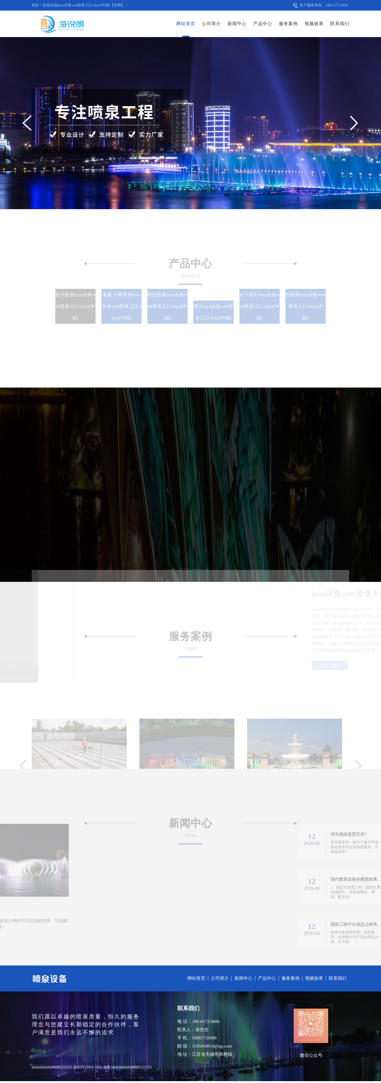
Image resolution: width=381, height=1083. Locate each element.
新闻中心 (237, 23)
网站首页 (185, 23)
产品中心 (262, 23)
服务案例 (288, 23)
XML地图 (102, 1067)
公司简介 (211, 23)
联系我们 (339, 23)
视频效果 (314, 23)
